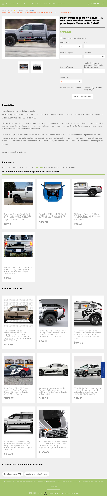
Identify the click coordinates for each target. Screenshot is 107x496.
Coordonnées (9, 482)
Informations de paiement (25, 482)
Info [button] (61, 4)
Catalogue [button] (29, 4)
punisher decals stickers (36, 474)
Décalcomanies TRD (12, 474)
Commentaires (87, 482)
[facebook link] (30, 493)
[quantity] (70, 81)
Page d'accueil (13, 4)
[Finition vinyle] (70, 56)
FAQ (78, 482)
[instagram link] (35, 493)
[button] (23, 67)
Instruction (99, 482)
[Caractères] (94, 56)
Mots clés (53, 486)
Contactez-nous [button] (103, 370)
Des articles (50, 4)
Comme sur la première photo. (73, 38)
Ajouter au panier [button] (83, 97)
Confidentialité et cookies (46, 482)
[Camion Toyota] (70, 71)
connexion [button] (39, 167)
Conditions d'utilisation (66, 482)
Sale (39, 4)
